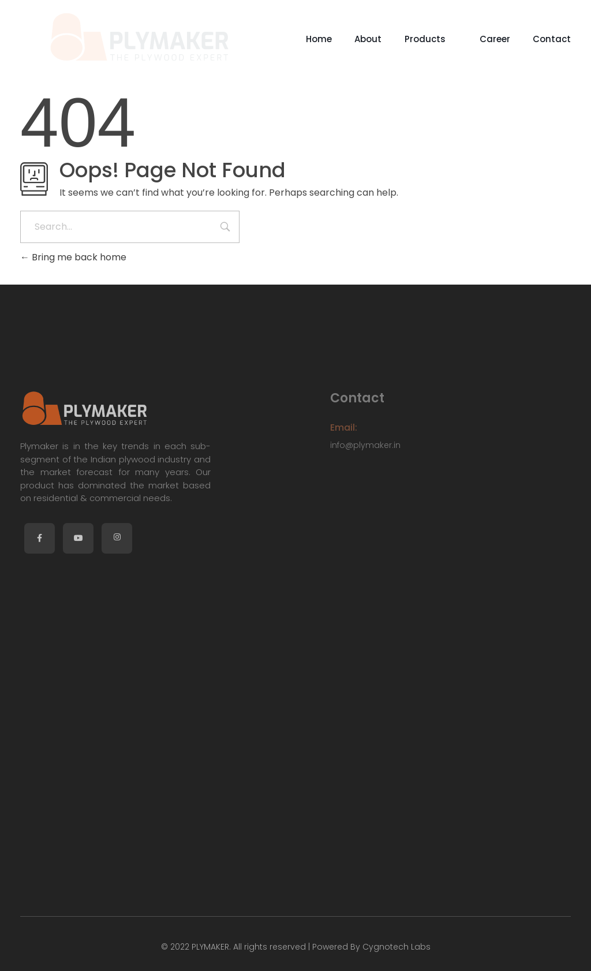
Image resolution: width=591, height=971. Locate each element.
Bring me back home (73, 257)
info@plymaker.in (365, 445)
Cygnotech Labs (395, 947)
